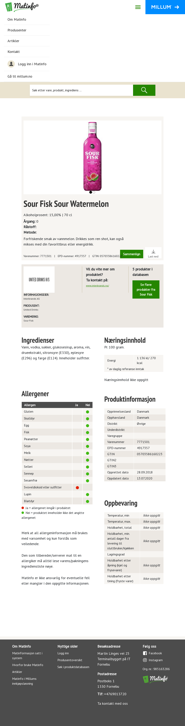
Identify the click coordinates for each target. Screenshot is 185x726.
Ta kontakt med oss (112, 703)
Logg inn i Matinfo (27, 64)
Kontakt (14, 51)
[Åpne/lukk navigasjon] (137, 7)
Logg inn (63, 653)
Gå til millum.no (20, 76)
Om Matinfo (17, 19)
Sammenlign (131, 254)
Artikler (13, 40)
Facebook (152, 653)
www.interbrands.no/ (97, 285)
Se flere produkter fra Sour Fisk (146, 289)
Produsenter (17, 30)
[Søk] (81, 90)
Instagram (153, 660)
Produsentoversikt (69, 660)
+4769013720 (115, 694)
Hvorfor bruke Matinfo (27, 665)
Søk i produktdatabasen (73, 667)
